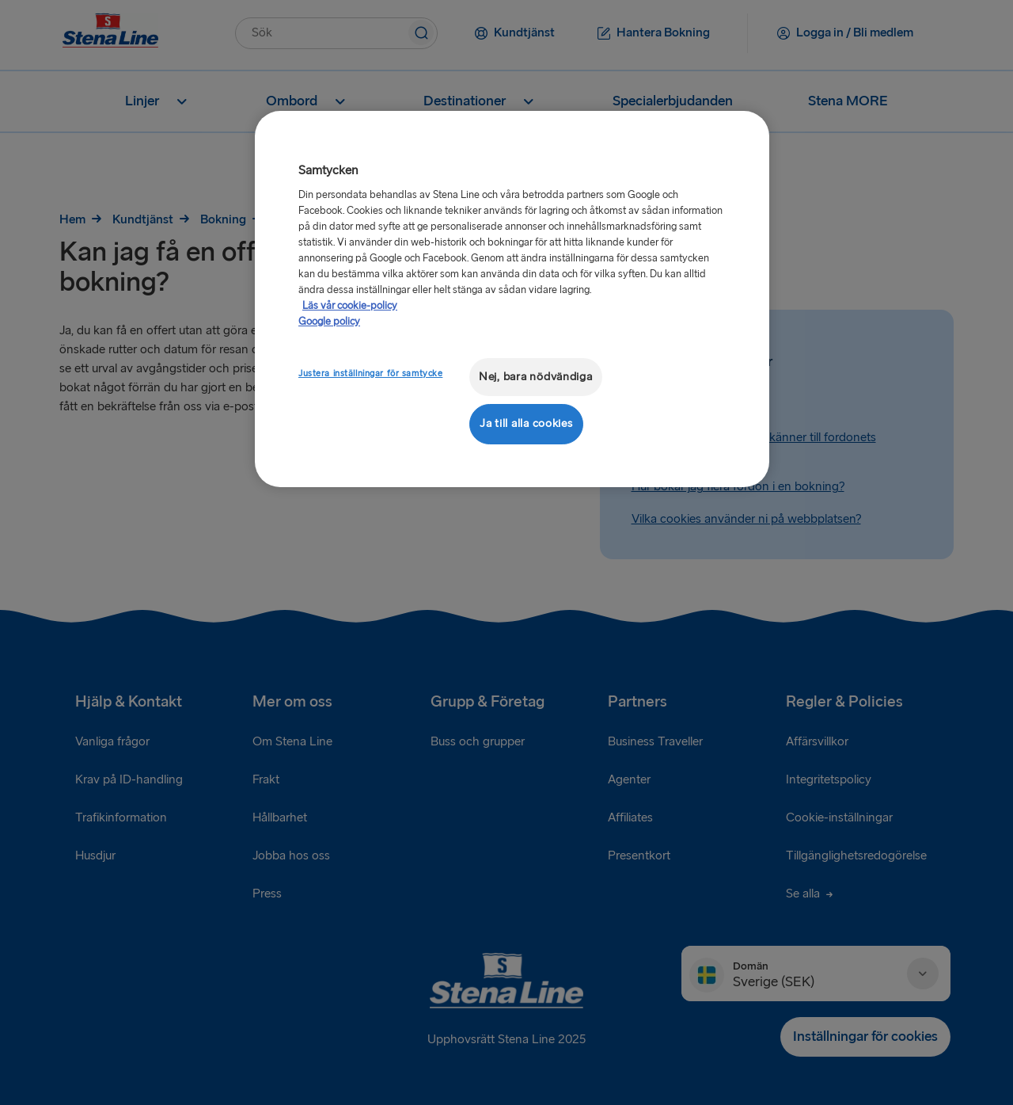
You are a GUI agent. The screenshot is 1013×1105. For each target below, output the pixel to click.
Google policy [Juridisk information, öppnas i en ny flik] (329, 321)
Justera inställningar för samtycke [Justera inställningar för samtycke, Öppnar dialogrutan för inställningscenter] (370, 373)
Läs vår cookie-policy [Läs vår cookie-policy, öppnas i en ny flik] (349, 305)
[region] (512, 299)
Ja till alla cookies (526, 423)
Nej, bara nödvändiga (536, 376)
